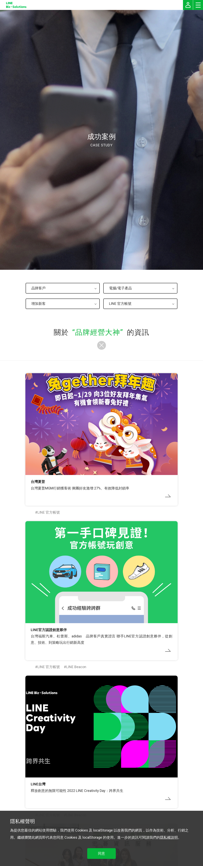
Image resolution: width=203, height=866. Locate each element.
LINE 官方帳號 (48, 512)
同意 (101, 853)
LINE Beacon (76, 667)
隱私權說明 (169, 837)
